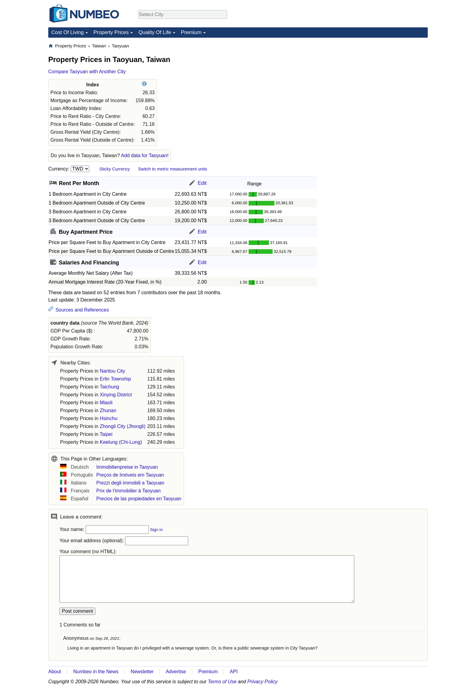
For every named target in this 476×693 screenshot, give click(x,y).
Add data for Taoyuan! (144, 155)
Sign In (156, 529)
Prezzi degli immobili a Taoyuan (130, 482)
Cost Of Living (67, 32)
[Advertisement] (382, 81)
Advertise (176, 671)
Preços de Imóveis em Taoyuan (130, 475)
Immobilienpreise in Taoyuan (127, 467)
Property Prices (111, 32)
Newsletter (142, 671)
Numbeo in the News (95, 671)
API (234, 671)
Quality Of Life (154, 32)
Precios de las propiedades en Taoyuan (138, 498)
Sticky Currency (114, 169)
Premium (191, 32)
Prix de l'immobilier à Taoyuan (128, 490)
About (54, 671)
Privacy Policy (262, 681)
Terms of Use (222, 681)
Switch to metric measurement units (172, 169)
